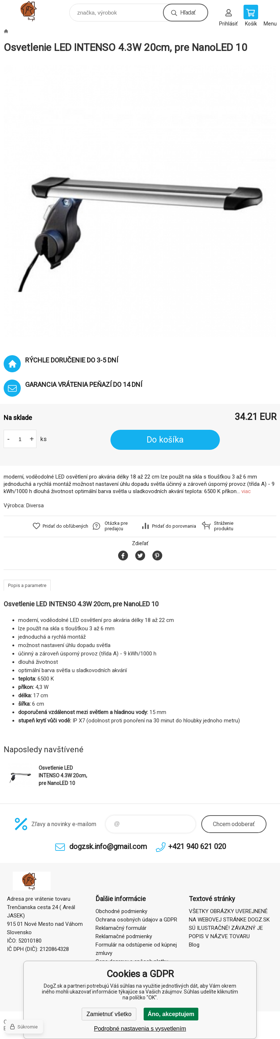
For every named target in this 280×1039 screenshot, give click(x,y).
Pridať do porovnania (174, 526)
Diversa (35, 505)
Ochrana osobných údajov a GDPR (136, 919)
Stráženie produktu (223, 525)
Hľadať (187, 12)
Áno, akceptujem (171, 1014)
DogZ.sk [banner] (36, 10)
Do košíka (165, 440)
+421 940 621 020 (197, 846)
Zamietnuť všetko (108, 1014)
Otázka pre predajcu (116, 525)
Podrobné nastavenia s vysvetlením (140, 1029)
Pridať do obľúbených (65, 526)
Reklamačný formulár (121, 928)
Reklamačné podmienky (124, 936)
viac (246, 491)
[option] (140, 201)
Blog (194, 944)
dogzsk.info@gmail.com (108, 846)
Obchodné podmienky (121, 911)
